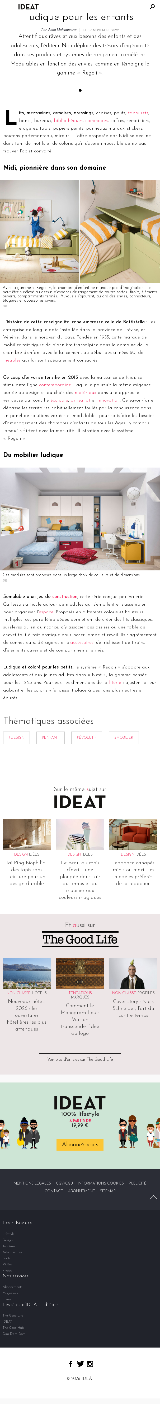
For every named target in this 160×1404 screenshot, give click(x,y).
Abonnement (81, 1191)
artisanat (80, 400)
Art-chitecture (12, 1252)
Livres (7, 1299)
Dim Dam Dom (14, 1334)
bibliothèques (68, 120)
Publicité (138, 1184)
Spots (7, 1258)
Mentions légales (32, 1184)
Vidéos (7, 1264)
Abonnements (12, 1287)
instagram (90, 1364)
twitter (80, 1364)
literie (115, 682)
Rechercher (152, 6)
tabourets (138, 113)
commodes (96, 120)
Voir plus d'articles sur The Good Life (80, 1060)
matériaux (85, 392)
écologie (59, 400)
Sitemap (108, 1191)
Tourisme (9, 1246)
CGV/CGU (64, 1184)
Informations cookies (101, 1184)
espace (46, 612)
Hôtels (39, 993)
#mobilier (123, 738)
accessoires (81, 642)
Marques (80, 998)
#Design (16, 738)
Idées (34, 855)
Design (8, 1240)
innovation (108, 400)
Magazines (10, 1293)
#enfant (50, 738)
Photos (7, 1270)
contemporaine (55, 385)
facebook (70, 1364)
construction (64, 596)
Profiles (146, 993)
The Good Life (13, 1315)
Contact (54, 1191)
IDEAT (7, 1321)
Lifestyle (9, 1234)
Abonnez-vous (80, 1145)
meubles (12, 360)
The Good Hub (13, 1328)
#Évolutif (87, 738)
